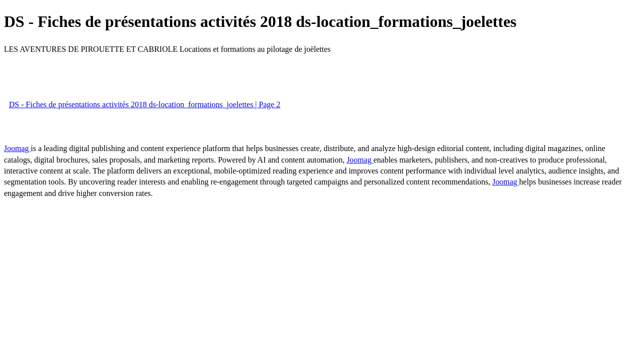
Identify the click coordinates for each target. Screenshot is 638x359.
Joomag (17, 148)
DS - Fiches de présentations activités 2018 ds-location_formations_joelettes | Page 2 (144, 104)
